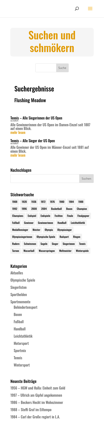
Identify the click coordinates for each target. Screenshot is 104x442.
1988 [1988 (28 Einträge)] (80, 201)
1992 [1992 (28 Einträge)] (14, 208)
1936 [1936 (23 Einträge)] (33, 201)
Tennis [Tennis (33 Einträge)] (82, 244)
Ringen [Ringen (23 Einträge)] (76, 237)
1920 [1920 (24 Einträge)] (24, 201)
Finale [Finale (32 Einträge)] (70, 215)
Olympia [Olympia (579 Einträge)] (49, 230)
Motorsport (21, 343)
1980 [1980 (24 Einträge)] (61, 201)
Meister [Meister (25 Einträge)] (36, 230)
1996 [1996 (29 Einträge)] (24, 208)
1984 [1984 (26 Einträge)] (71, 201)
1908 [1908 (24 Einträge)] (14, 201)
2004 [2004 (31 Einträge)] (44, 208)
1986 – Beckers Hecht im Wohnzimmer (36, 402)
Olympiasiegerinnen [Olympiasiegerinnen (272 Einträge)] (22, 237)
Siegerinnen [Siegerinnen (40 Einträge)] (69, 244)
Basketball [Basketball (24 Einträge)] (56, 208)
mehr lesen (17, 133)
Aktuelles (16, 272)
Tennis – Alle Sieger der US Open (32, 140)
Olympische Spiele (22, 280)
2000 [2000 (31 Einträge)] (34, 208)
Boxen (18, 314)
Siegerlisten (18, 287)
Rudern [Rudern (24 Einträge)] (15, 244)
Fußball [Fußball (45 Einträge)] (16, 223)
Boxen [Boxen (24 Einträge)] (69, 208)
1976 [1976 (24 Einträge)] (52, 201)
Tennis (18, 357)
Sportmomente (20, 301)
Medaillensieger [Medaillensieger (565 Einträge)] (20, 230)
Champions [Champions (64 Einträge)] (17, 215)
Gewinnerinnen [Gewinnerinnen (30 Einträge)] (45, 223)
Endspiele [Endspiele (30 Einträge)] (45, 215)
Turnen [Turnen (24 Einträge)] (15, 251)
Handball (19, 329)
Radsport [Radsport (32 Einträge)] (64, 237)
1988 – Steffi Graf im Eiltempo (30, 409)
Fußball (18, 321)
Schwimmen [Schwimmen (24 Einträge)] (30, 244)
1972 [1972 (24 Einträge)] (43, 201)
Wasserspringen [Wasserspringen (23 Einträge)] (47, 251)
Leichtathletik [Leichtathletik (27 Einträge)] (78, 223)
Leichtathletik (23, 336)
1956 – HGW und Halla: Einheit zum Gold (37, 388)
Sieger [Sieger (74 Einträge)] (55, 244)
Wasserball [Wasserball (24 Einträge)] (28, 251)
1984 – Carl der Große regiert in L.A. (35, 416)
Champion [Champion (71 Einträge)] (82, 208)
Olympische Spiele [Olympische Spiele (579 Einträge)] (46, 237)
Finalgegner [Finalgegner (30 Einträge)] (83, 215)
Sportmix (20, 350)
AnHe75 (15, 120)
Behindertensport (25, 307)
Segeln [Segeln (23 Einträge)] (44, 244)
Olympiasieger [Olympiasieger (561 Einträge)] (64, 230)
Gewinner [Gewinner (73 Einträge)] (29, 223)
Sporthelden (18, 294)
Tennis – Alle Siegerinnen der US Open (36, 118)
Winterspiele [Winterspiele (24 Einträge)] (82, 251)
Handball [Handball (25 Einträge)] (61, 223)
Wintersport (22, 365)
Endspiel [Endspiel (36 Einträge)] (32, 215)
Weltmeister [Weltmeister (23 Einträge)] (65, 251)
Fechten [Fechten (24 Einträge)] (59, 215)
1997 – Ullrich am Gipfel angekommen (36, 395)
